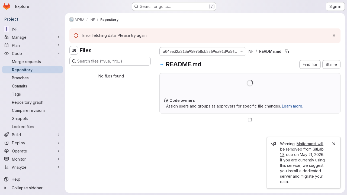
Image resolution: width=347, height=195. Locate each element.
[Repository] (32, 69)
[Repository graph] (32, 102)
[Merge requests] (32, 61)
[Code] (32, 53)
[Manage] (32, 37)
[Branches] (32, 78)
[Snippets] (32, 118)
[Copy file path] (286, 51)
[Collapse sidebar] (32, 188)
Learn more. (292, 106)
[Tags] (32, 94)
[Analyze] (32, 167)
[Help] (32, 179)
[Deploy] (32, 143)
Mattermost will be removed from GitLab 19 (302, 149)
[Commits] (32, 86)
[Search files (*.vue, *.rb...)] (110, 61)
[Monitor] (32, 159)
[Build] (32, 134)
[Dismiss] (334, 35)
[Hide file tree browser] (73, 50)
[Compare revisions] (32, 110)
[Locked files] (32, 126)
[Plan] (32, 45)
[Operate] (32, 151)
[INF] (32, 29)
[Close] (333, 144)
